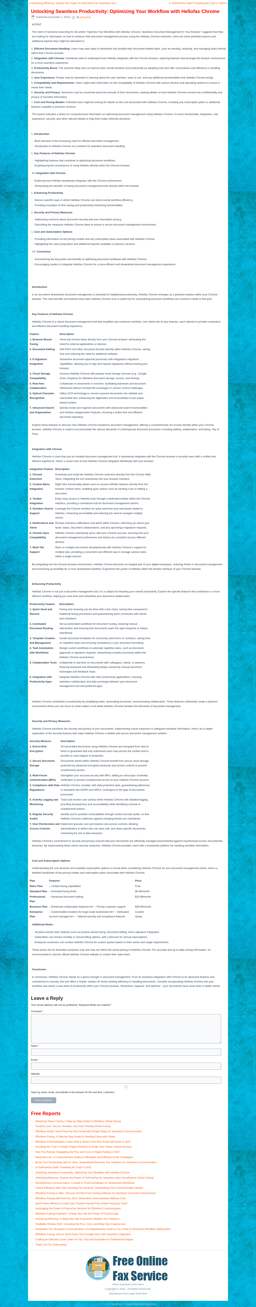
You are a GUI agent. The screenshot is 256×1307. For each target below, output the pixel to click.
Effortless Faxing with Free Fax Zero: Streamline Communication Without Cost (80, 1198)
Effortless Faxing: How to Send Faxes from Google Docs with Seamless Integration (83, 1234)
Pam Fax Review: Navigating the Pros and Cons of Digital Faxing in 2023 (77, 1151)
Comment (37, 1011)
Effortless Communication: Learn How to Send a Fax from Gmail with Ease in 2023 (83, 1141)
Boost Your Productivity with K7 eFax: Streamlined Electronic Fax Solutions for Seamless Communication (96, 1162)
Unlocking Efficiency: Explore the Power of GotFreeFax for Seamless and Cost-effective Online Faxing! (94, 1177)
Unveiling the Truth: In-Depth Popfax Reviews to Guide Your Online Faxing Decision (83, 1146)
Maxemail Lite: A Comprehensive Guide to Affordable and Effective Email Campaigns (84, 1157)
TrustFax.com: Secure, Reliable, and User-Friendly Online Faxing (72, 1126)
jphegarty (85, 17)
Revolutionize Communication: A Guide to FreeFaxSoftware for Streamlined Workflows (85, 1182)
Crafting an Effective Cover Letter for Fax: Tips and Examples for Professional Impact (84, 1239)
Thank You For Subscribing (50, 1244)
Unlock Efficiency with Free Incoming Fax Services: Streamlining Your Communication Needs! (89, 1187)
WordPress (116, 1304)
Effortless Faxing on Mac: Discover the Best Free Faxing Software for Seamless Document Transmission (95, 1193)
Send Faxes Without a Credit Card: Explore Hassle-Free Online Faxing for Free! (81, 1203)
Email (35, 1060)
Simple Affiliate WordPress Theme (141, 1304)
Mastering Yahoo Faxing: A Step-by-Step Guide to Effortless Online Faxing (78, 1121)
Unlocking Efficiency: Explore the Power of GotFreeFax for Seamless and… (74, 3)
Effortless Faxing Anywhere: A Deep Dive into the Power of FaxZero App (76, 1213)
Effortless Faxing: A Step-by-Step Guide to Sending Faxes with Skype (75, 1136)
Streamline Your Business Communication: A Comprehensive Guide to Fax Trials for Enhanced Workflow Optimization (103, 1229)
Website (35, 1074)
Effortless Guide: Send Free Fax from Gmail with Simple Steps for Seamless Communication (88, 1131)
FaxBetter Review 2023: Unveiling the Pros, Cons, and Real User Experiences (80, 1224)
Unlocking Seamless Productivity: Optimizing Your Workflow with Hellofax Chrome (82, 1172)
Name (35, 1046)
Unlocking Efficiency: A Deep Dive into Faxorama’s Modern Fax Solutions (77, 1218)
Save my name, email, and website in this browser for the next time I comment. (73, 1092)
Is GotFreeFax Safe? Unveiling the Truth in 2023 (197, 3)
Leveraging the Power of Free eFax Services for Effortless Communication (78, 1208)
